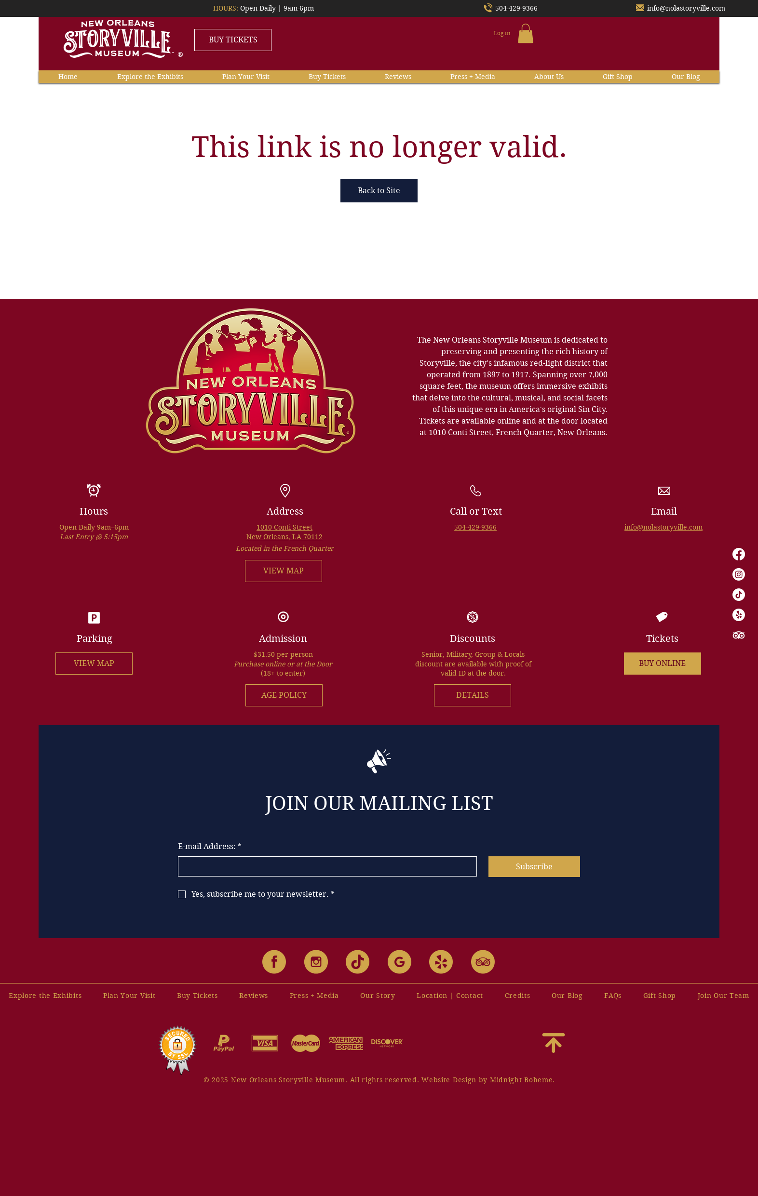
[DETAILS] (472, 695)
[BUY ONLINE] (662, 663)
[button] (525, 33)
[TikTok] (738, 594)
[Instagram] (738, 574)
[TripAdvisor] (738, 635)
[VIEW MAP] (283, 571)
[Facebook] (738, 554)
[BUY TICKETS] (232, 40)
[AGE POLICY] (284, 695)
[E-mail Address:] (324, 866)
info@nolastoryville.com (686, 8)
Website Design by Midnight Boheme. (488, 1080)
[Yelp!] (738, 615)
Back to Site (379, 190)
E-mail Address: (210, 846)
